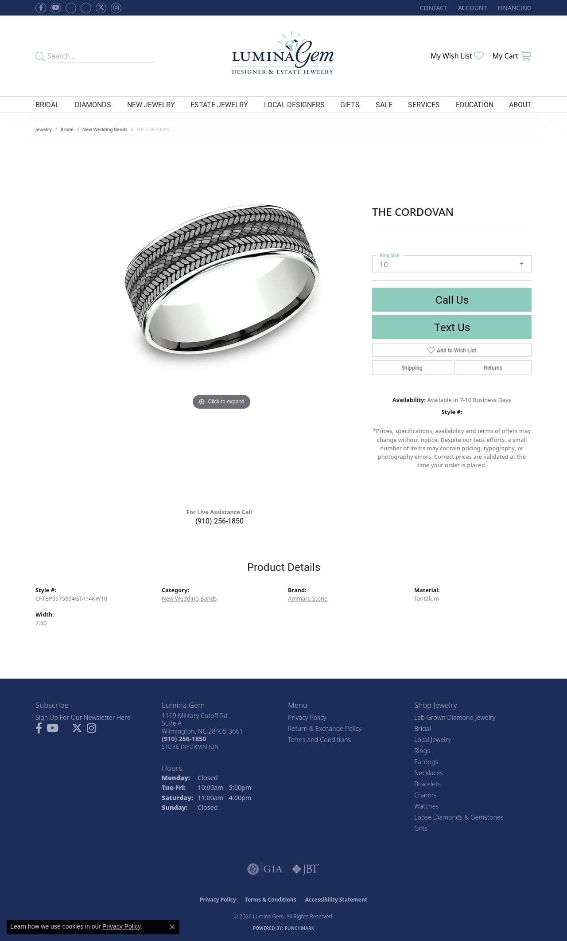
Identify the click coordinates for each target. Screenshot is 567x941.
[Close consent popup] (172, 926)
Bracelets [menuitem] (427, 784)
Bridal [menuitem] (422, 728)
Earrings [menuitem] (426, 761)
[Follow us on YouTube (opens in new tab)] (55, 8)
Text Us (452, 327)
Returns (493, 367)
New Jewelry (151, 104)
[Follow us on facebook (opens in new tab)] (40, 8)
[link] (432, 8)
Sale (384, 104)
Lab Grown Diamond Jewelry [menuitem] (454, 717)
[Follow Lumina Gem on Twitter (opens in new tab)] (101, 8)
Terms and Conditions (319, 739)
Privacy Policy (307, 717)
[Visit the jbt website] (305, 869)
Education (474, 104)
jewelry (43, 129)
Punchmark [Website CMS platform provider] (300, 928)
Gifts (350, 104)
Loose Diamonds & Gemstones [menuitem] (459, 817)
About (520, 104)
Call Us (452, 300)
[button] (471, 8)
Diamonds (93, 104)
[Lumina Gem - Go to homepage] (283, 56)
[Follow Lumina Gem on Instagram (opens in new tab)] (116, 8)
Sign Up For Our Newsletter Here (83, 717)
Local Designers (294, 104)
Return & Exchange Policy (324, 728)
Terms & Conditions (270, 899)
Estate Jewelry (219, 104)
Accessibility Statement (336, 899)
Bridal (47, 104)
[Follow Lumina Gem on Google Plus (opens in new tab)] (86, 8)
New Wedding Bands (105, 129)
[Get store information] (190, 746)
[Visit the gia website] (265, 869)
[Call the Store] (184, 738)
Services (424, 104)
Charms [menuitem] (425, 795)
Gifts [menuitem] (420, 828)
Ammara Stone (307, 598)
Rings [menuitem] (422, 750)
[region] (221, 323)
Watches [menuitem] (426, 806)
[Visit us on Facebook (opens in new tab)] (71, 8)
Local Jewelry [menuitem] (432, 739)
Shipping (412, 367)
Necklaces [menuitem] (428, 773)
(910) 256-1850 (219, 520)
